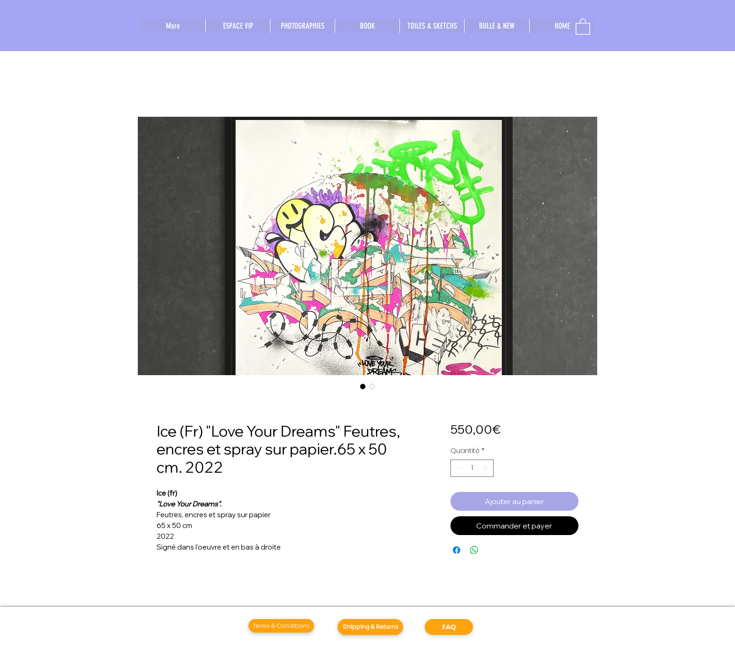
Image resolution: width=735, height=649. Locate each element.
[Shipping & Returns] (370, 627)
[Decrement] (458, 468)
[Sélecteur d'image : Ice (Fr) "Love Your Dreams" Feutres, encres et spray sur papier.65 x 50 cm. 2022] (363, 386)
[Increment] (486, 468)
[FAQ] (449, 627)
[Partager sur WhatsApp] (474, 550)
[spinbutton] (472, 468)
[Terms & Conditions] (281, 626)
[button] (583, 26)
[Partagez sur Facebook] (456, 550)
